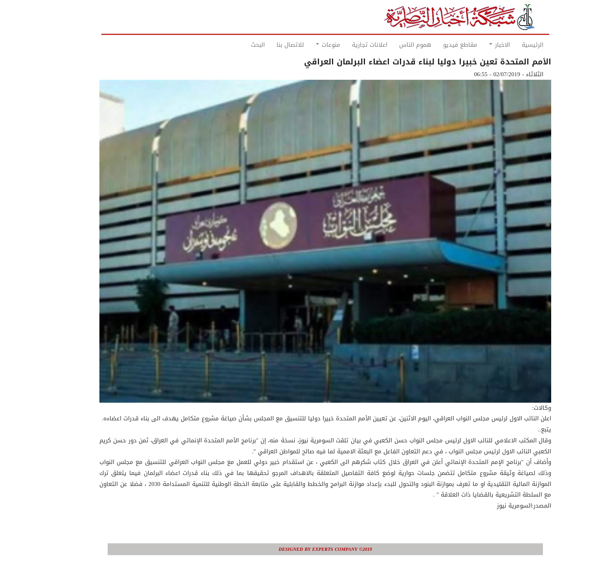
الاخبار (482, 44)
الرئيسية (515, 44)
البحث (241, 44)
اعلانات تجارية (352, 44)
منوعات (311, 44)
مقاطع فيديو (443, 44)
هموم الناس (398, 44)
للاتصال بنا (273, 44)
